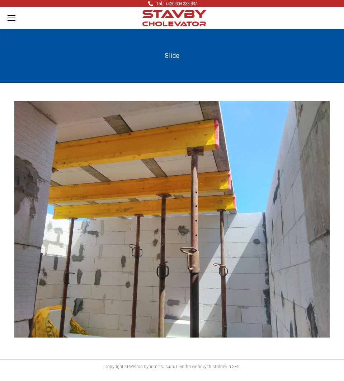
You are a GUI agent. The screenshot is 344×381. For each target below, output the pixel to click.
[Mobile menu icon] (11, 18)
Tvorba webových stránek (202, 367)
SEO (236, 367)
